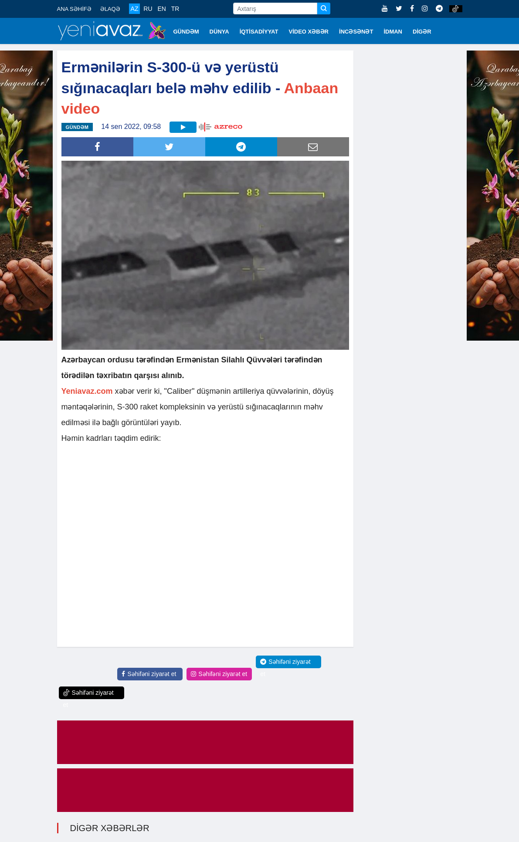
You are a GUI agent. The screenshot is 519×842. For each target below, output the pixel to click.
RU (147, 8)
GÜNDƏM (186, 31)
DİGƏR (422, 31)
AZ (135, 8)
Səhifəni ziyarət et (149, 673)
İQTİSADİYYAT (259, 31)
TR (175, 8)
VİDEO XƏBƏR (309, 31)
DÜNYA (219, 31)
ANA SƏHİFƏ (74, 9)
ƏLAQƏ (110, 9)
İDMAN (392, 31)
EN (161, 8)
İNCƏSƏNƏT (356, 31)
